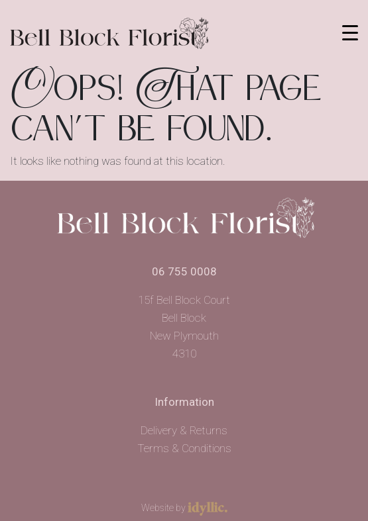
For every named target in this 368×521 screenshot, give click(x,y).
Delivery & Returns (184, 430)
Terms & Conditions (184, 448)
